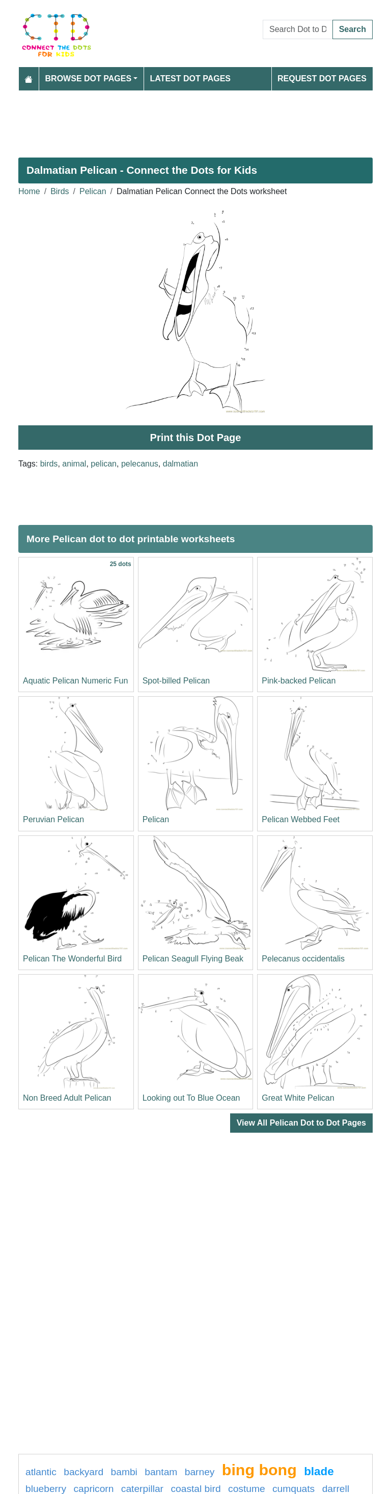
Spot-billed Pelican (176, 680)
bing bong (259, 1469)
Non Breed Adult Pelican (67, 1098)
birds (49, 463)
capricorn (93, 1488)
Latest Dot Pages (190, 78)
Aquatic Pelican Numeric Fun (75, 680)
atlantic (41, 1472)
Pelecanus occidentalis (303, 958)
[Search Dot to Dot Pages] (298, 29)
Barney (200, 1472)
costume (246, 1488)
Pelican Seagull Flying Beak (193, 958)
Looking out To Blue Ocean (191, 1098)
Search (352, 29)
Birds (59, 191)
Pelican (92, 191)
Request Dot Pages (322, 78)
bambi (124, 1472)
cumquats (293, 1488)
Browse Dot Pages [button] (88, 78)
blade (318, 1471)
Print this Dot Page (195, 437)
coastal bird (195, 1488)
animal (74, 463)
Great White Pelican (298, 1098)
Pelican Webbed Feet (301, 819)
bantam (161, 1472)
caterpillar (142, 1488)
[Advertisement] (195, 120)
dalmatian (180, 463)
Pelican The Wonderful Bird (72, 958)
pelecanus (139, 463)
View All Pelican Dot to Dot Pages (301, 1122)
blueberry (45, 1488)
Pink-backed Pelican (299, 680)
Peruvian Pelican (53, 819)
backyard (83, 1472)
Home (29, 191)
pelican (104, 463)
